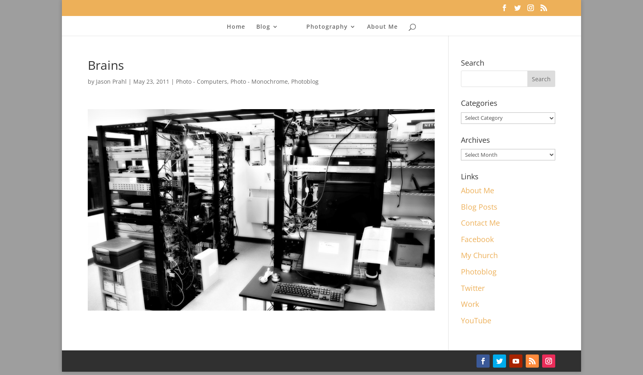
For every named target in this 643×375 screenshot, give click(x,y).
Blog (263, 27)
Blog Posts (479, 207)
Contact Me (480, 223)
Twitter (473, 288)
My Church (479, 255)
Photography (327, 27)
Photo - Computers (201, 81)
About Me (382, 27)
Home (236, 27)
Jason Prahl (111, 81)
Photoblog (305, 81)
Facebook (477, 239)
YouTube (476, 320)
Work (470, 304)
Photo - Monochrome (259, 81)
